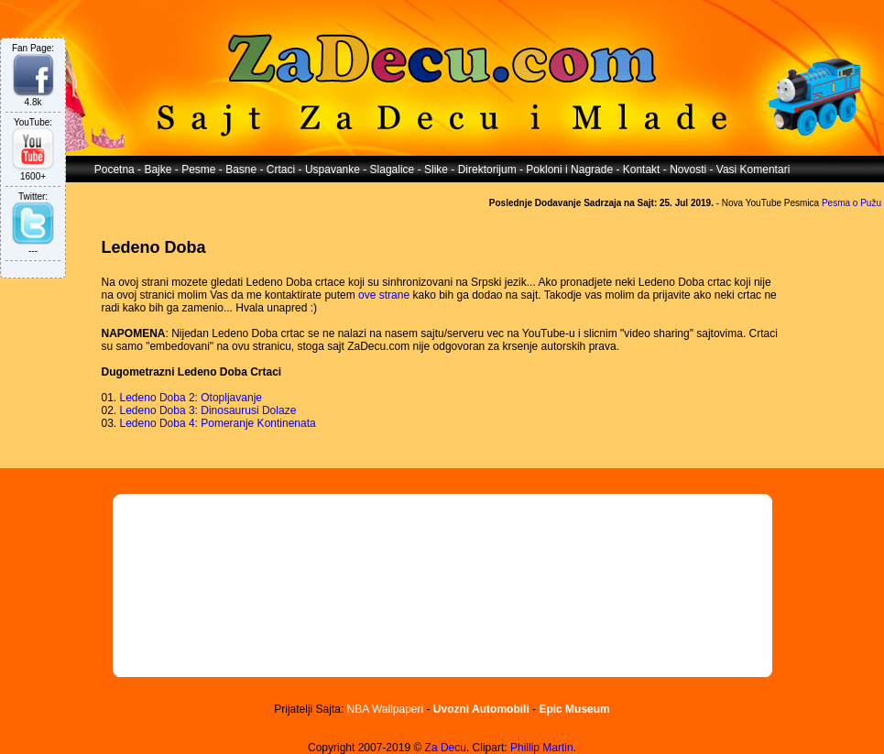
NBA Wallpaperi (385, 709)
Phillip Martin (541, 747)
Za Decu (445, 747)
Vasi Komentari (753, 169)
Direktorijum (487, 169)
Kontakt (641, 169)
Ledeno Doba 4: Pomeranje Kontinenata (218, 423)
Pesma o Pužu (851, 203)
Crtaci (281, 169)
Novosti (688, 169)
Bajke (157, 169)
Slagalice (392, 169)
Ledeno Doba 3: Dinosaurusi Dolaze (208, 410)
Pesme (198, 169)
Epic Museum (574, 709)
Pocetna (114, 169)
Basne (240, 169)
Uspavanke (332, 169)
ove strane (383, 295)
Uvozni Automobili (481, 709)
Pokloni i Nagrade (569, 169)
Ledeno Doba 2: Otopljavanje (191, 397)
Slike (436, 169)
